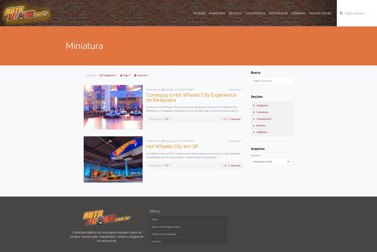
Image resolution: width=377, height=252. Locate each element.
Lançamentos (264, 118)
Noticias (169, 89)
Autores (141, 75)
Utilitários (262, 132)
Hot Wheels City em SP (172, 146)
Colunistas (262, 112)
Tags (125, 75)
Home (155, 219)
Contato (156, 241)
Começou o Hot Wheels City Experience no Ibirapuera (191, 97)
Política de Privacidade (164, 234)
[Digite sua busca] (355, 13)
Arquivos (256, 155)
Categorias (108, 75)
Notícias (261, 125)
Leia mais (236, 118)
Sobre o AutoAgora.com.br (166, 226)
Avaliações (262, 105)
